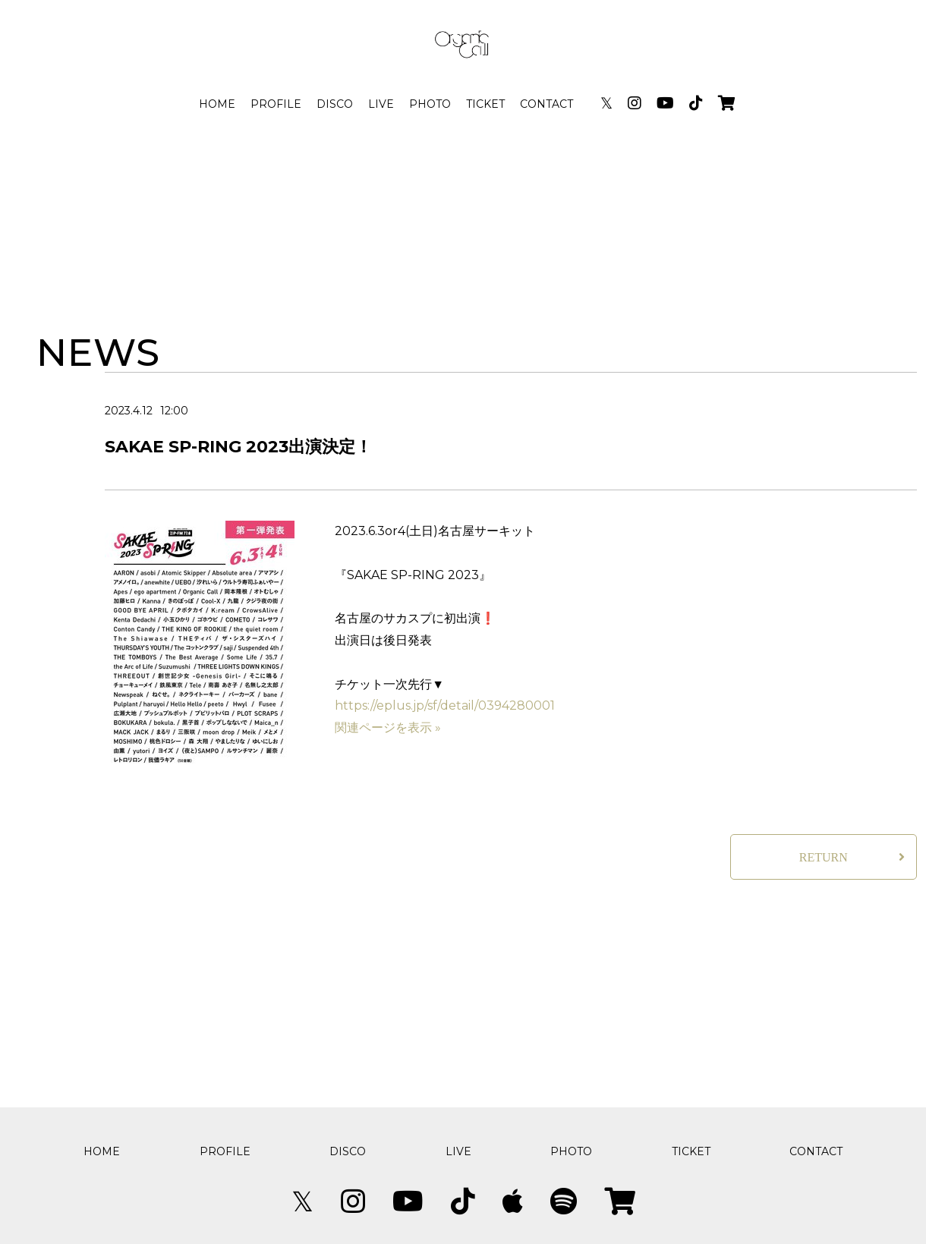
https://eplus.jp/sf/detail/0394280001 (445, 705)
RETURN (823, 857)
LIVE (381, 104)
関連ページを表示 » (388, 727)
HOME (217, 104)
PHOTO (430, 104)
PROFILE (275, 104)
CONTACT (546, 104)
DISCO (335, 104)
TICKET (485, 104)
